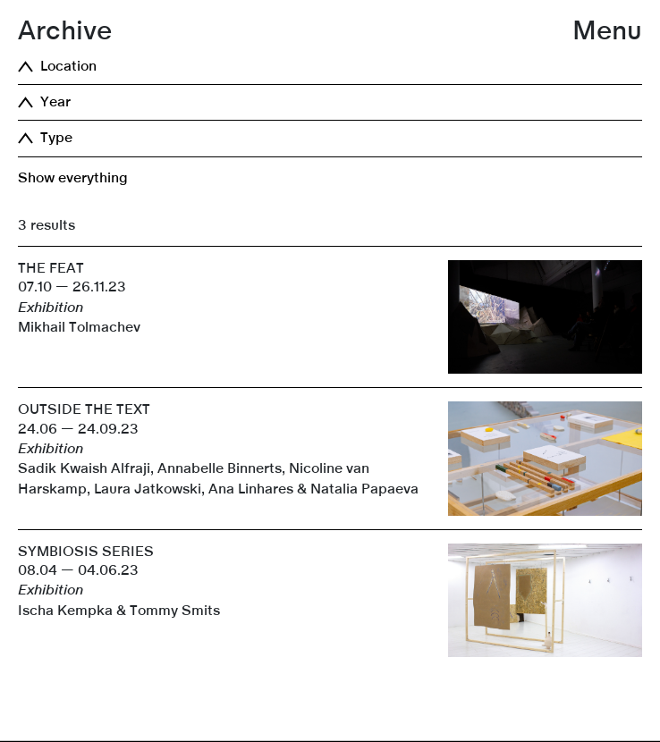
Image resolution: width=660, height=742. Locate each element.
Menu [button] (607, 31)
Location (68, 66)
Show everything (73, 178)
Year (55, 102)
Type (56, 138)
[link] (330, 741)
